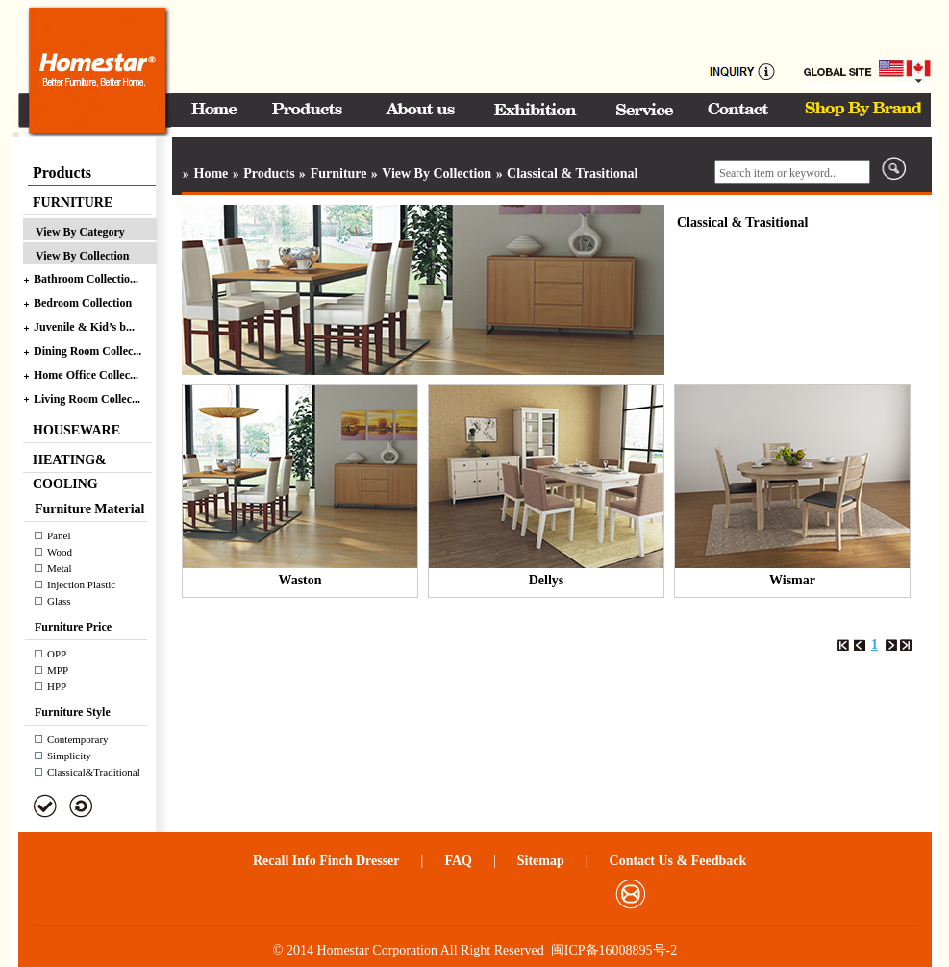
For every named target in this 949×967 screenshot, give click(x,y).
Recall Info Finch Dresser (326, 861)
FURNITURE (72, 202)
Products (267, 173)
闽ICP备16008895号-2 (614, 950)
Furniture (339, 173)
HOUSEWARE (76, 430)
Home (209, 173)
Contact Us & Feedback (678, 861)
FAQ (458, 861)
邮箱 (630, 894)
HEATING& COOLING (70, 462)
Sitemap (540, 861)
